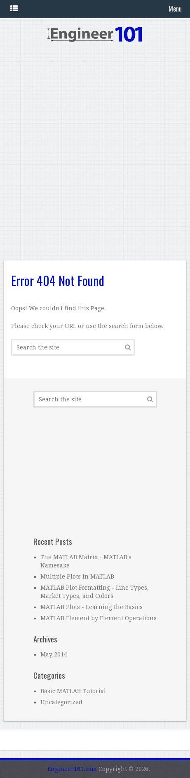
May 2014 (53, 654)
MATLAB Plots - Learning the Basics (91, 607)
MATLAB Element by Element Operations (98, 618)
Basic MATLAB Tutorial (73, 691)
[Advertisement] (95, 156)
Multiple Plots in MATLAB (77, 576)
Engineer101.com (72, 769)
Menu (175, 9)
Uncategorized (61, 702)
